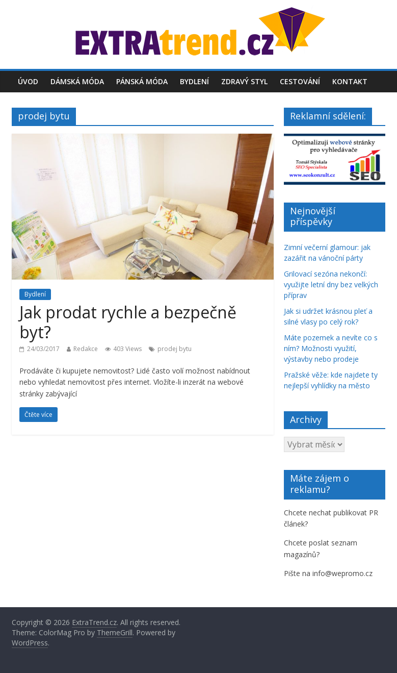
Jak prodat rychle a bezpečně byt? (127, 321)
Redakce (85, 348)
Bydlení (194, 81)
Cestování (300, 81)
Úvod (28, 81)
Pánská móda (142, 81)
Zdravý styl (244, 81)
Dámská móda (77, 81)
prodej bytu (174, 348)
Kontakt (349, 81)
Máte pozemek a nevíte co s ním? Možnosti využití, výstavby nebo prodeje (331, 348)
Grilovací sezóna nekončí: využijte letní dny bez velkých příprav (331, 284)
